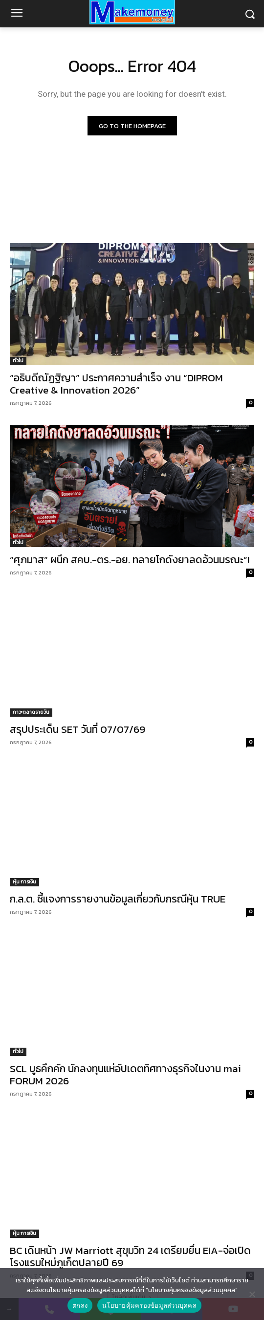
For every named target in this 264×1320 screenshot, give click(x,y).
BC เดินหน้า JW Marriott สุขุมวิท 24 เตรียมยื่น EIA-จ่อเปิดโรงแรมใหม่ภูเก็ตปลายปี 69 (130, 1256)
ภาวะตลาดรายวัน (31, 712)
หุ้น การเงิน (24, 881)
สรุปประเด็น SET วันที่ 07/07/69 (77, 729)
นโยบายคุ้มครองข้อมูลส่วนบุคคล (149, 1305)
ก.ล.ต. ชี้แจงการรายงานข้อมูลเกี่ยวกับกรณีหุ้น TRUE (117, 898)
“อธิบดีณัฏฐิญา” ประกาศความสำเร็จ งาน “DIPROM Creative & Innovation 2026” (116, 383)
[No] (252, 1294)
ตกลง (80, 1305)
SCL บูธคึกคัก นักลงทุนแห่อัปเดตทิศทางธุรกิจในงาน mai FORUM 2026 (125, 1074)
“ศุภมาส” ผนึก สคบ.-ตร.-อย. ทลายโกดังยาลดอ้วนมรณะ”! (129, 559)
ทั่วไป (18, 360)
